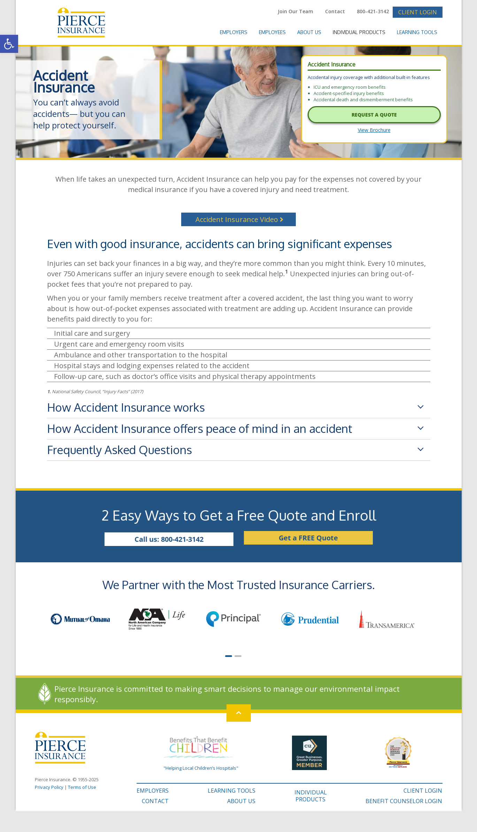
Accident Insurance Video (239, 219)
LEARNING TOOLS (231, 790)
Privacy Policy (49, 787)
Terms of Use (82, 787)
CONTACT (155, 801)
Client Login (417, 12)
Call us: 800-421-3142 (168, 539)
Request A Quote (374, 114)
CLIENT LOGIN (422, 790)
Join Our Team (295, 11)
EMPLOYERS (153, 790)
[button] (9, 44)
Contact (335, 11)
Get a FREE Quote (308, 537)
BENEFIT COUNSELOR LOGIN (404, 801)
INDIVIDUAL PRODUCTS (310, 796)
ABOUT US (241, 801)
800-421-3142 (373, 11)
